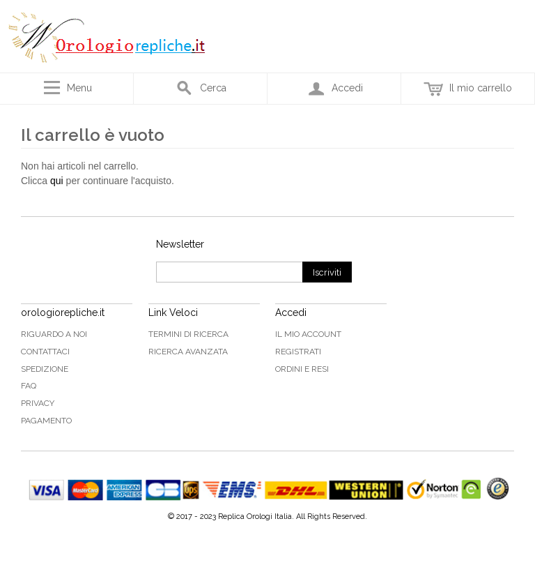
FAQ (28, 386)
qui (56, 180)
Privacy (37, 403)
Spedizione (44, 369)
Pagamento (46, 420)
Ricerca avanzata (188, 351)
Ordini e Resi (302, 369)
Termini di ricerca (188, 334)
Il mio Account (308, 334)
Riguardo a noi (54, 334)
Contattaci (45, 351)
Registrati (298, 351)
